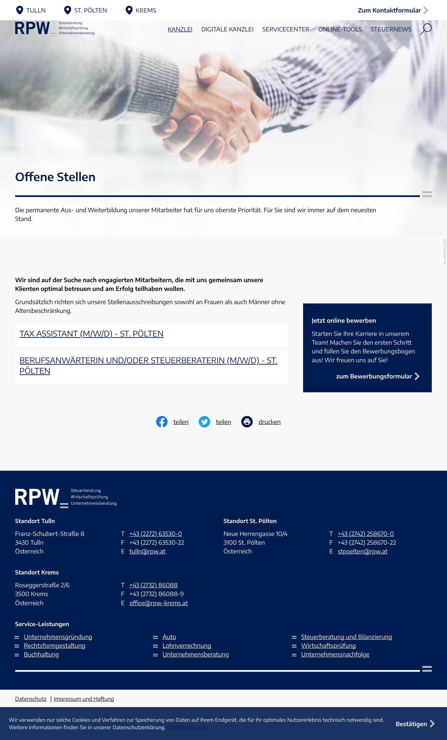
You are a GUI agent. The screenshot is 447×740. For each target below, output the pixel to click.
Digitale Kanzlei (227, 47)
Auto (169, 636)
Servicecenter (286, 47)
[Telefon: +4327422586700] (366, 533)
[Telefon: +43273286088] (153, 585)
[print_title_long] (266, 421)
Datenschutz (31, 699)
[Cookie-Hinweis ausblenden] (416, 723)
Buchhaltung (41, 654)
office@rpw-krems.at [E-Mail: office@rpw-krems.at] (158, 603)
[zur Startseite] (66, 47)
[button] (394, 10)
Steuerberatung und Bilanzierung (346, 636)
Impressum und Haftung (84, 699)
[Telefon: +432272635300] (155, 533)
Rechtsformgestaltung (54, 645)
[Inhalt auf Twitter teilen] (220, 421)
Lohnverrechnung (187, 645)
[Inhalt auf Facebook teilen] (177, 421)
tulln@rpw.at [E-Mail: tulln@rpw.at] (147, 551)
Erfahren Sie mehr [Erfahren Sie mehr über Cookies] (188, 727)
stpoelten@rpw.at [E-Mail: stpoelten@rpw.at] (363, 551)
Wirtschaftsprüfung (328, 645)
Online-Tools (340, 47)
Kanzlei (180, 47)
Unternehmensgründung (58, 636)
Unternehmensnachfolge (335, 654)
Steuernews (391, 47)
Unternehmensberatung (196, 654)
